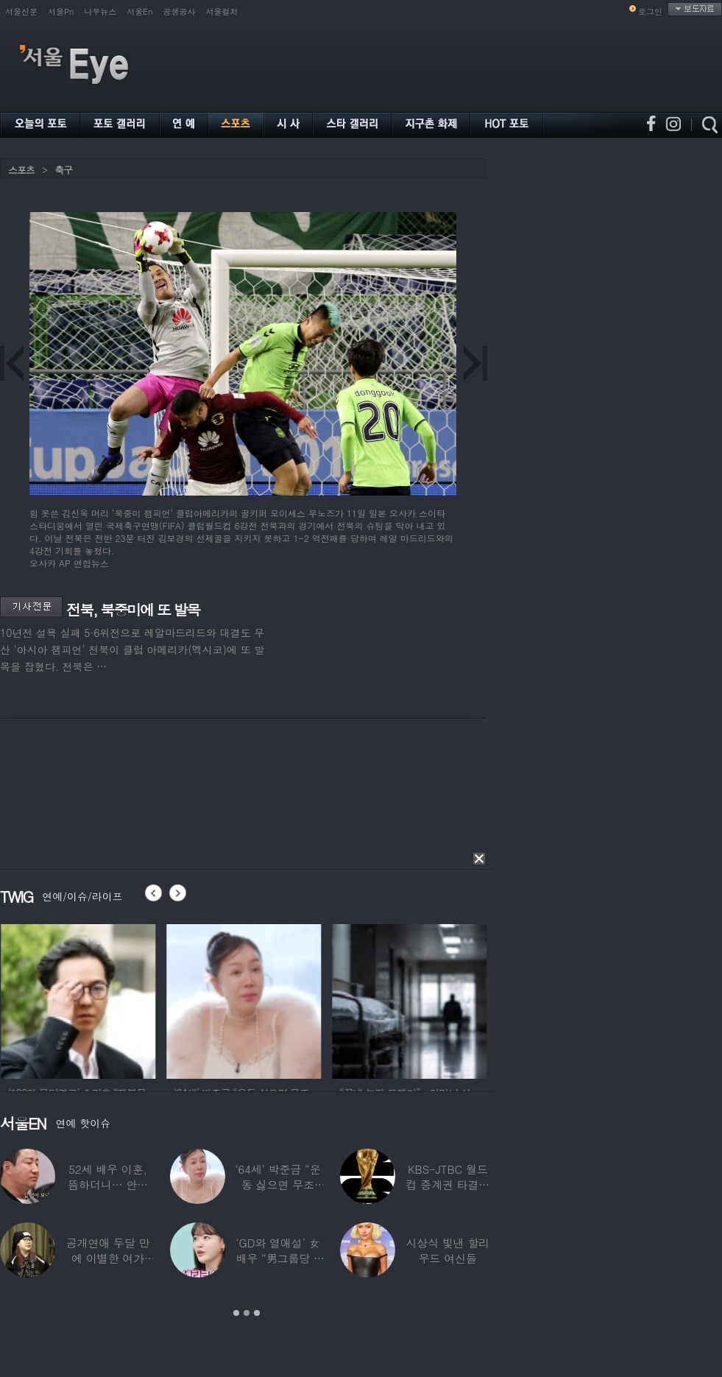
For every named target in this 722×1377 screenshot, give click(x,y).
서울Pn (61, 11)
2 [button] (246, 1313)
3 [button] (257, 1313)
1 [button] (236, 1313)
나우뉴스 (100, 11)
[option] (109, 999)
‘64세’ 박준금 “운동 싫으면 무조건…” (277, 1184)
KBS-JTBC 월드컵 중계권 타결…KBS (447, 1184)
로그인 (650, 11)
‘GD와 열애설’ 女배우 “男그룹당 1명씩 (277, 1258)
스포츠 (21, 170)
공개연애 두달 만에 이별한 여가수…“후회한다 (108, 1258)
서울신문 (21, 11)
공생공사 (179, 11)
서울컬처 (222, 11)
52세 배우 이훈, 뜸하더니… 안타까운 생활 (108, 1184)
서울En (139, 11)
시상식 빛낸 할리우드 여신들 (447, 1250)
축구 (63, 170)
